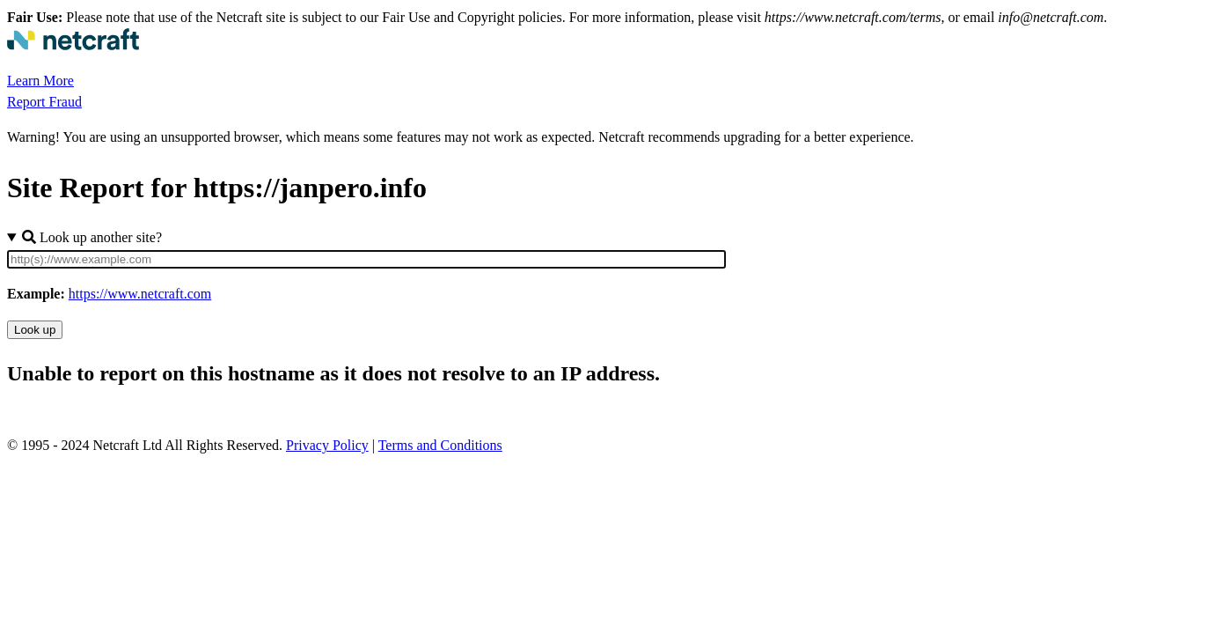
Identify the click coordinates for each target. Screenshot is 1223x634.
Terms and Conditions (440, 445)
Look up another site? (92, 237)
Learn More (40, 80)
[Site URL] (366, 259)
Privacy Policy (327, 445)
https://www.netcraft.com (140, 293)
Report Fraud (44, 101)
